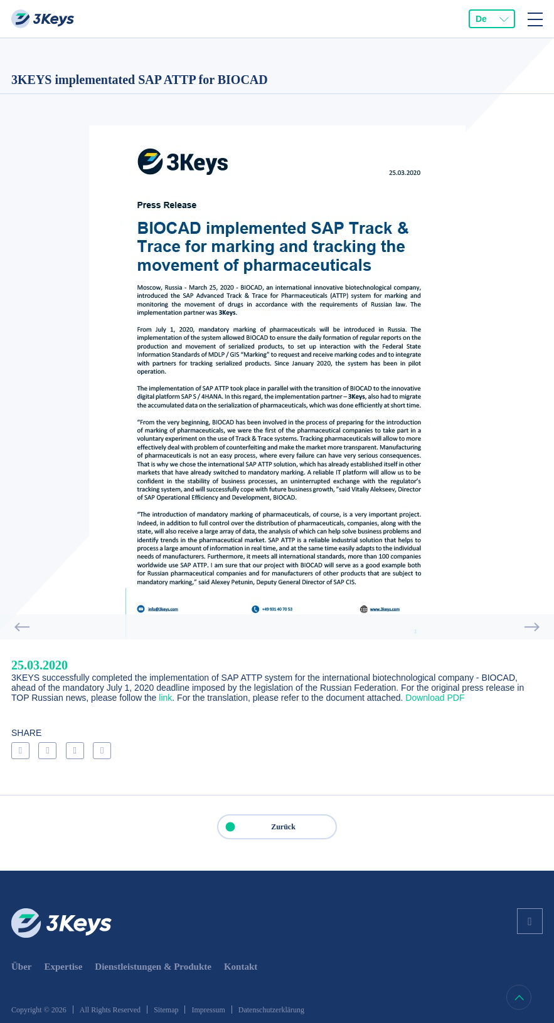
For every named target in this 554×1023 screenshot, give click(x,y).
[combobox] (492, 18)
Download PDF (434, 698)
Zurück (257, 827)
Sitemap (166, 1009)
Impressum (208, 1009)
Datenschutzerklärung (271, 1009)
